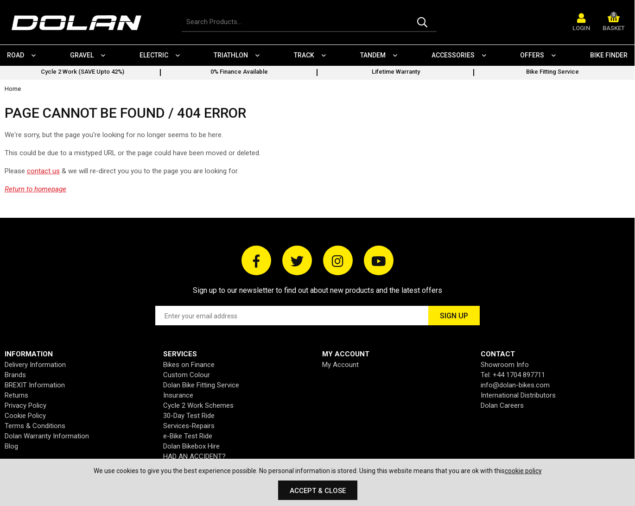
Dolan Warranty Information (47, 436)
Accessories (453, 55)
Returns (16, 395)
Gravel (82, 55)
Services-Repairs (189, 426)
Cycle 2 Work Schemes (198, 405)
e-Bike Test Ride (187, 436)
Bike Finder (609, 55)
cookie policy (523, 470)
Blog (11, 446)
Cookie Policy (25, 415)
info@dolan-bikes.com (515, 385)
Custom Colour (186, 375)
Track (304, 55)
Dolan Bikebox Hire (191, 446)
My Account (340, 365)
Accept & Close (318, 491)
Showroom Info (505, 365)
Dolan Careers (502, 405)
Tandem (373, 55)
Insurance (178, 395)
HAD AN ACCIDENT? (194, 456)
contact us (43, 171)
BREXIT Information (35, 385)
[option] (82, 73)
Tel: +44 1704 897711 (513, 375)
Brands (15, 375)
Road (15, 55)
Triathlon (231, 55)
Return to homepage (35, 189)
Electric (154, 55)
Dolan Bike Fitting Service (201, 385)
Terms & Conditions (35, 426)
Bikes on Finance (189, 365)
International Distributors (518, 395)
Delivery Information (35, 365)
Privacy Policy (25, 405)
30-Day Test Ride (189, 415)
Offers (533, 55)
